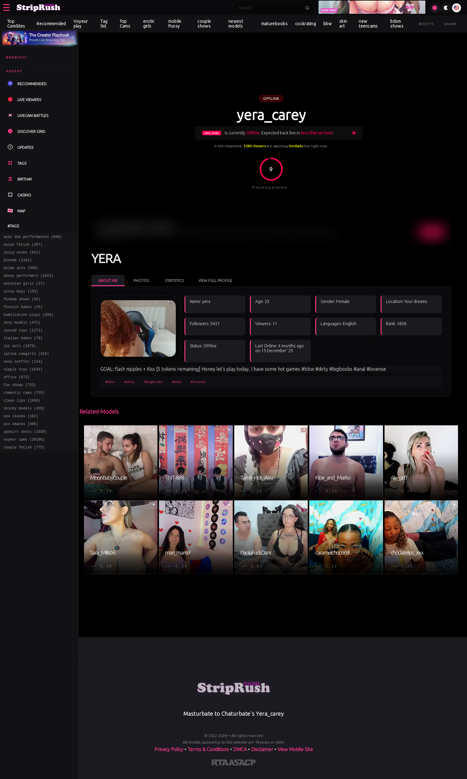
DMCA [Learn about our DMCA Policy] (240, 749)
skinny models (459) (24, 428)
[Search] (270, 7)
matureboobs (274, 23)
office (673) (16, 394)
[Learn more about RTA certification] (220, 763)
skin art (343, 23)
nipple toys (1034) (23, 385)
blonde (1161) (18, 263)
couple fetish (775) (24, 472)
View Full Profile (215, 280)
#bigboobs (153, 382)
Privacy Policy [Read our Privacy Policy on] (168, 749)
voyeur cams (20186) (24, 463)
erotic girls (149, 23)
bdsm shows (396, 23)
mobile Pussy (174, 23)
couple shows (204, 23)
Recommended (51, 23)
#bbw (110, 382)
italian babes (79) (23, 350)
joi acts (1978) (20, 359)
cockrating (305, 23)
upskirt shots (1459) (25, 454)
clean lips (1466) (22, 420)
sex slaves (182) (21, 437)
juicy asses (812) (22, 254)
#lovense (198, 382)
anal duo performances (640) (33, 237)
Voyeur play (80, 23)
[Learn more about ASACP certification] (242, 763)
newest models (235, 23)
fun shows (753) (20, 402)
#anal (176, 382)
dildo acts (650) (21, 272)
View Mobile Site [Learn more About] (295, 749)
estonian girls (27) (24, 289)
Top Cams (125, 23)
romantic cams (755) (24, 411)
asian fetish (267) (23, 246)
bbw (327, 23)
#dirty (129, 382)
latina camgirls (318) (26, 367)
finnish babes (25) (23, 315)
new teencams (368, 23)
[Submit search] (307, 8)
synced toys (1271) (23, 341)
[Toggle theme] (446, 8)
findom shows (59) (22, 307)
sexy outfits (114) (23, 376)
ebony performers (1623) (28, 280)
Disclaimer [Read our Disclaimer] (262, 749)
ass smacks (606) (21, 446)
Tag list (103, 23)
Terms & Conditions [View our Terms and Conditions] (208, 749)
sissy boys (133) (21, 298)
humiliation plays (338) (28, 324)
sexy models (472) (22, 333)
